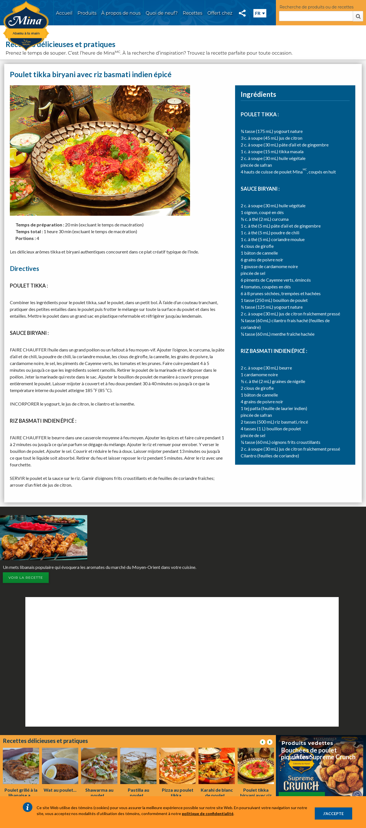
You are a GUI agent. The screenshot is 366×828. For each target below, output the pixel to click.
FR (257, 13)
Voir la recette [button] (25, 577)
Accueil (64, 13)
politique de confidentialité (207, 813)
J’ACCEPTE (333, 813)
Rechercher (358, 16)
